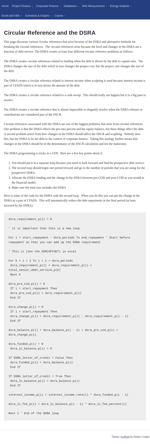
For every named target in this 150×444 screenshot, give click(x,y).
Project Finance (21, 6)
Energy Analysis (119, 6)
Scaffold (125, 436)
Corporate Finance (47, 6)
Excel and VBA (10, 15)
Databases (70, 6)
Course (59, 15)
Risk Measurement (93, 6)
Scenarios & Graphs (37, 15)
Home (5, 6)
